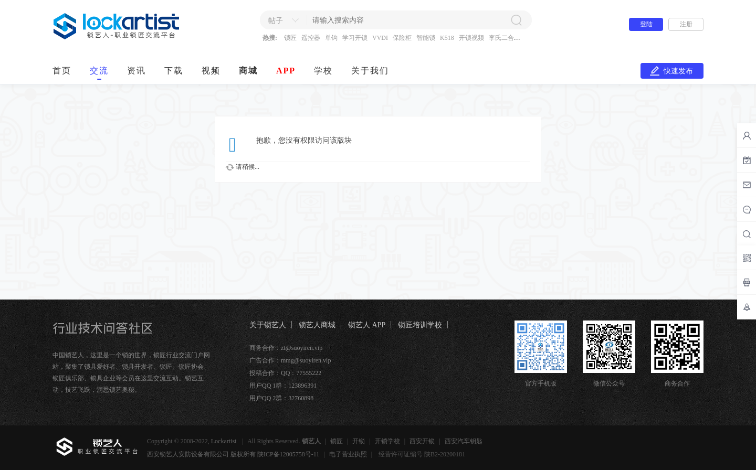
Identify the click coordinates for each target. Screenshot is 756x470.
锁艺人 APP (366, 325)
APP (286, 70)
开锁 (358, 441)
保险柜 (402, 37)
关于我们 (370, 70)
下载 (173, 70)
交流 (99, 70)
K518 (447, 37)
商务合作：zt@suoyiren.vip (285, 347)
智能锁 (425, 37)
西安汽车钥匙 (463, 441)
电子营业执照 (348, 454)
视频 (211, 70)
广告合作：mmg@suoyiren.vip (290, 360)
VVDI (380, 37)
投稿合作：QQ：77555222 (285, 373)
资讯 (136, 70)
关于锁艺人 (267, 325)
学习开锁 (355, 37)
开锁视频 (471, 37)
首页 (61, 70)
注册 (686, 24)
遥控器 (310, 37)
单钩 (331, 37)
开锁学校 (387, 441)
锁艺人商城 (317, 325)
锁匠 (290, 37)
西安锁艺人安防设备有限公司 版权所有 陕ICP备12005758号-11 (233, 454)
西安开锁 (422, 441)
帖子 (275, 21)
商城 (248, 70)
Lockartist (224, 441)
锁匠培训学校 (420, 325)
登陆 (646, 24)
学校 (323, 70)
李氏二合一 (504, 37)
